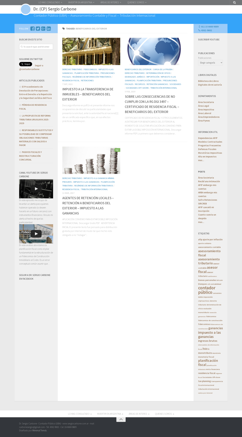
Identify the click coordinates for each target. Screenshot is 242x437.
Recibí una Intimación (209, 181)
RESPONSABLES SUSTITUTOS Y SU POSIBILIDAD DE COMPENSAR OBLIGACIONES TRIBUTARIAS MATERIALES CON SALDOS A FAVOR (36, 138)
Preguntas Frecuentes (209, 145)
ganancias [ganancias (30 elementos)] (215, 328)
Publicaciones (204, 57)
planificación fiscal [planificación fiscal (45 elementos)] (208, 362)
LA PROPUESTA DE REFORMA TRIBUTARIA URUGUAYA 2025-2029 (34, 119)
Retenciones (87, 80)
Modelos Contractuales (210, 141)
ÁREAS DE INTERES (109, 2)
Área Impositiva (206, 109)
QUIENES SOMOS (135, 2)
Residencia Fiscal (70, 80)
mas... (201, 160)
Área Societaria (206, 102)
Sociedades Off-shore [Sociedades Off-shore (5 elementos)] (211, 377)
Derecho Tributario (72, 69)
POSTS (201, 171)
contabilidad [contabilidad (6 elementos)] (215, 284)
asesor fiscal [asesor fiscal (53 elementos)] (208, 269)
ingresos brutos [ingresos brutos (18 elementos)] (207, 341)
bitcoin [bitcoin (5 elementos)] (220, 280)
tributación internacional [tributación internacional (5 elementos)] (208, 389)
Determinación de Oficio (158, 73)
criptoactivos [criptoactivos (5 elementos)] (203, 301)
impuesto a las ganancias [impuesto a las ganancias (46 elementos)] (209, 334)
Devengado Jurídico (135, 76)
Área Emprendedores (209, 116)
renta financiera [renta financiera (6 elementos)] (213, 369)
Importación (153, 76)
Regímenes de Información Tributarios (92, 76)
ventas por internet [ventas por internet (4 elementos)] (205, 393)
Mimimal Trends (39, 430)
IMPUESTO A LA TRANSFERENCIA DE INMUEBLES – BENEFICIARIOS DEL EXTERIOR (87, 94)
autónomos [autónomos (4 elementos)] (212, 276)
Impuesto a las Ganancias (86, 182)
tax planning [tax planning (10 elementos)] (204, 381)
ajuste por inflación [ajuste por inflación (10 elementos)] (213, 239)
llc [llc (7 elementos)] (208, 349)
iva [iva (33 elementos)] (204, 349)
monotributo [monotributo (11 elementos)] (205, 352)
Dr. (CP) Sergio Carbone (55, 9)
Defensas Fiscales (207, 149)
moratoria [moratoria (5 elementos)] (217, 353)
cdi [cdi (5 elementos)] (208, 284)
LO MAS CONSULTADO (49, 2)
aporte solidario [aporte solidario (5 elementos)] (204, 243)
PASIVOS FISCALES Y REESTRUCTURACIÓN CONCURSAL (30, 156)
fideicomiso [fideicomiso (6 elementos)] (211, 316)
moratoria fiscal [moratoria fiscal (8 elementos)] (206, 356)
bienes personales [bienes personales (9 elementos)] (207, 280)
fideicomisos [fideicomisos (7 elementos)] (204, 324)
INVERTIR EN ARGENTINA (80, 2)
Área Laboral (204, 113)
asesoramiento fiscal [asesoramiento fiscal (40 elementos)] (209, 253)
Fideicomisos (90, 69)
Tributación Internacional (163, 87)
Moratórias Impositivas (210, 152)
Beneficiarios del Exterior (138, 69)
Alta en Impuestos (207, 156)
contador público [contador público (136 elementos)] (206, 290)
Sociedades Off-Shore (137, 87)
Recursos (140, 84)
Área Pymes (204, 120)
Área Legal (203, 105)
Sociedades (175, 84)
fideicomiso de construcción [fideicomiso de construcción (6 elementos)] (210, 320)
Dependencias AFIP (207, 138)
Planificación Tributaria (87, 73)
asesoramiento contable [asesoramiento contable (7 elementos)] (209, 247)
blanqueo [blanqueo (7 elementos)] (202, 284)
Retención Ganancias (157, 84)
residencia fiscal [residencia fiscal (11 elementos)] (206, 373)
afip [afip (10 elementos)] (200, 239)
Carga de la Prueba (163, 69)
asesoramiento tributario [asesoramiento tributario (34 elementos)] (209, 261)
